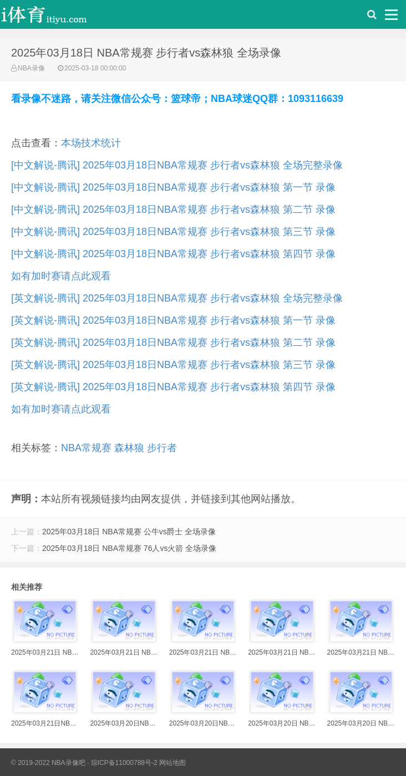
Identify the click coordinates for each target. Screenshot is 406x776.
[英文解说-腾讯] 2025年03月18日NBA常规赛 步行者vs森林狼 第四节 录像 (173, 386)
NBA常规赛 (86, 447)
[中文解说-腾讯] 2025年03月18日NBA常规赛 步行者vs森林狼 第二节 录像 (173, 209)
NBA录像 (31, 68)
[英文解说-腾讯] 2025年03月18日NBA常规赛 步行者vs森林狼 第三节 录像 (173, 364)
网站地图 (172, 763)
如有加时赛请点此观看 (61, 276)
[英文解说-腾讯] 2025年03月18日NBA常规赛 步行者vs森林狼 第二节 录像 (173, 342)
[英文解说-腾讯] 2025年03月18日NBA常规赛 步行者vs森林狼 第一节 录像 (173, 320)
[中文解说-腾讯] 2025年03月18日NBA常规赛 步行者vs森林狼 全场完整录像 (177, 165)
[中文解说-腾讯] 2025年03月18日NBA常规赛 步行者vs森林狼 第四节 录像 (173, 253)
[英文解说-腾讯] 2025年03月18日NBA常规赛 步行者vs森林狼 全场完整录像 (177, 298)
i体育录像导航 (55, 17)
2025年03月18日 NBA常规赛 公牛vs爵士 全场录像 (129, 531)
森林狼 (129, 447)
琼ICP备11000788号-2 (124, 763)
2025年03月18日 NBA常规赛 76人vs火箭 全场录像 (129, 548)
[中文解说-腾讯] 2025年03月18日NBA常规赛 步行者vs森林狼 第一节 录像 (173, 187)
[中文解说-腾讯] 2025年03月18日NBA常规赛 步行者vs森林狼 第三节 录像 (173, 231)
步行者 (162, 447)
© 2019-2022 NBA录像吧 (48, 763)
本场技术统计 (91, 143)
